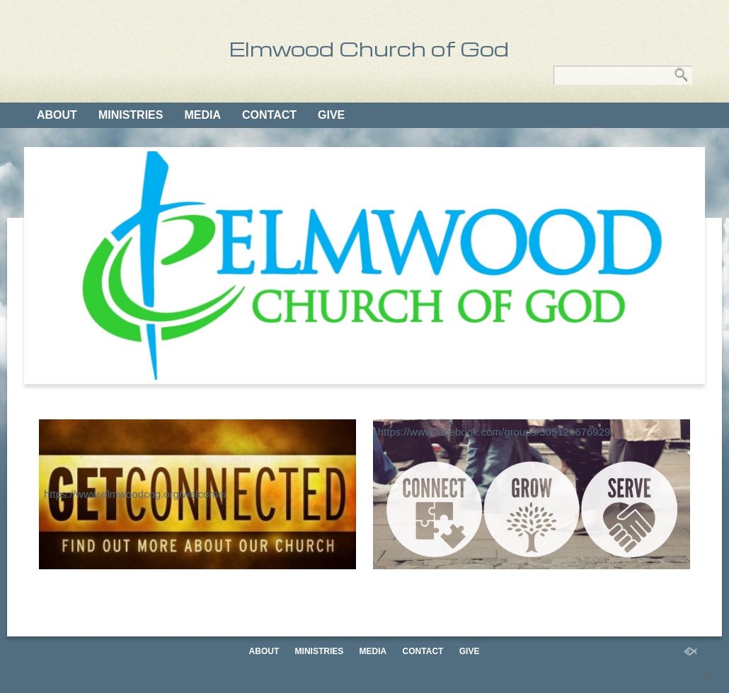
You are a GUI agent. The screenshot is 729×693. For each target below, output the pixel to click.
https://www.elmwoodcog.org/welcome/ (135, 494)
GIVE (331, 115)
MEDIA (202, 115)
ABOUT (57, 115)
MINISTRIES (130, 115)
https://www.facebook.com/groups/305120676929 (494, 432)
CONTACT (269, 115)
